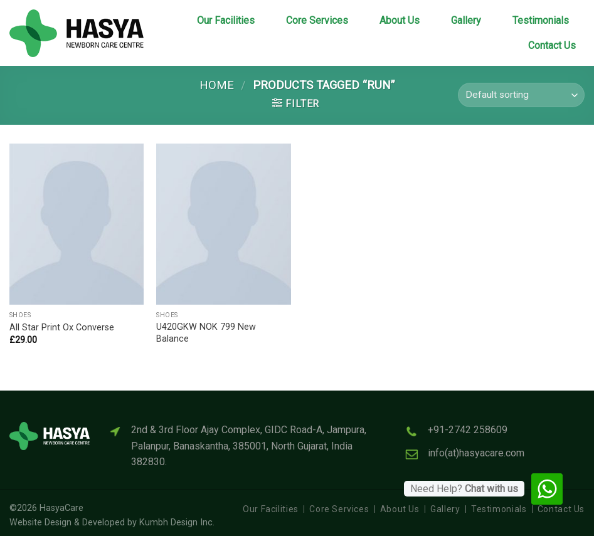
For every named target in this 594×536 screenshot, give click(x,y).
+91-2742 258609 (467, 430)
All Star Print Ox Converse (61, 327)
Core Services (317, 20)
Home (216, 85)
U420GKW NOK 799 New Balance (206, 333)
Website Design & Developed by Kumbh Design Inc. (112, 522)
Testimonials (540, 20)
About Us (399, 20)
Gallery (466, 20)
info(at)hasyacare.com (476, 453)
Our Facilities (226, 20)
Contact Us (552, 45)
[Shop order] (521, 95)
